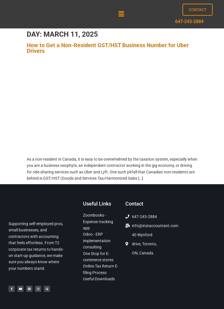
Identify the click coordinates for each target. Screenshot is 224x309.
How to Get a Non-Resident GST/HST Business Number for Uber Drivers (108, 48)
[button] (121, 14)
